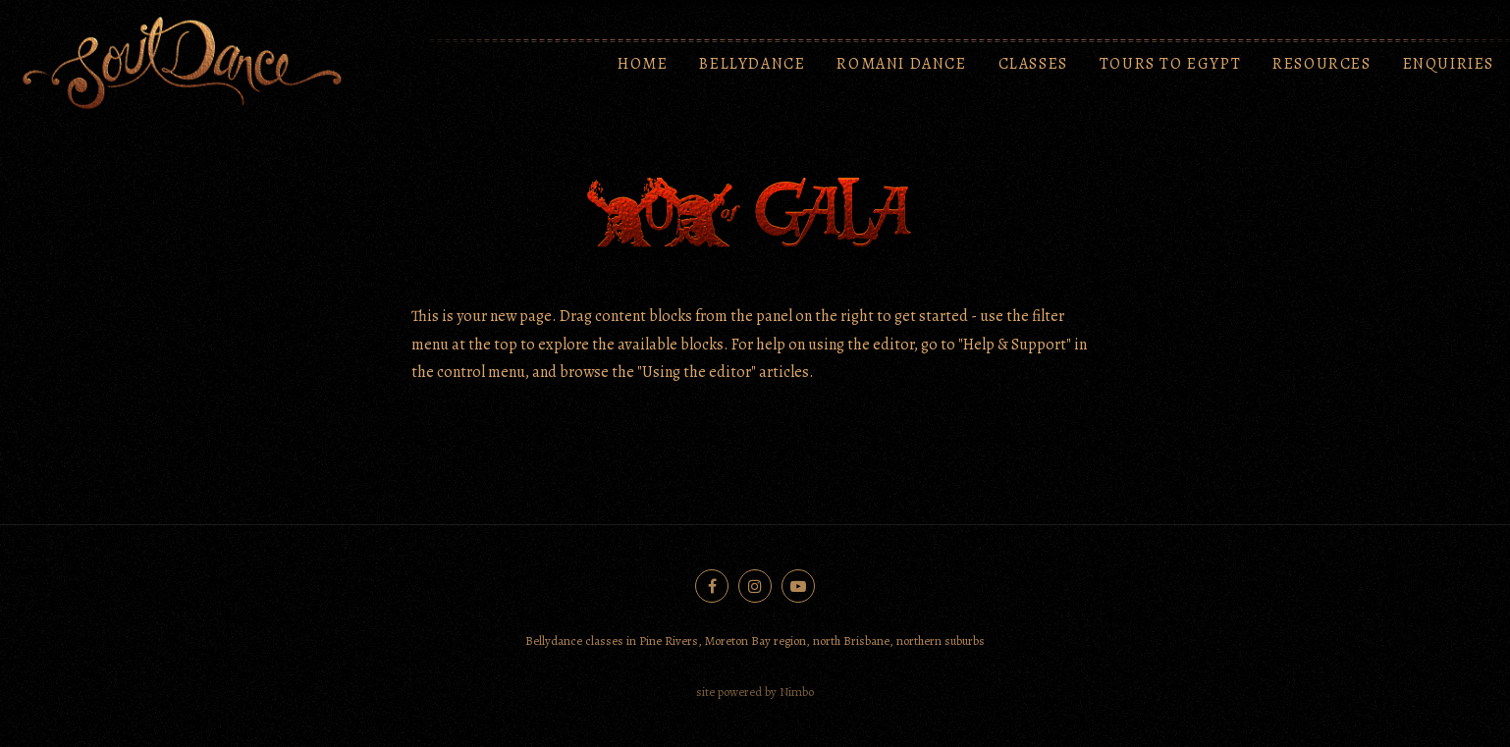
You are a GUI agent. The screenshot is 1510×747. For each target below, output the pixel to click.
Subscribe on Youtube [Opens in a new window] (798, 586)
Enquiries (1448, 64)
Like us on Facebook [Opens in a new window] (711, 586)
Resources (1321, 64)
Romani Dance (901, 64)
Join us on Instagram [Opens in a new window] (755, 586)
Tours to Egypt (1170, 64)
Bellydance (752, 64)
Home (643, 64)
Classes (1033, 64)
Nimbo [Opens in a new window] (797, 691)
